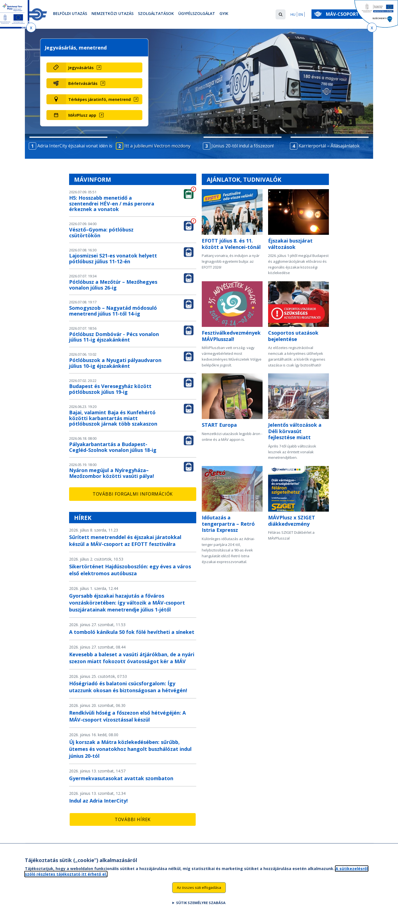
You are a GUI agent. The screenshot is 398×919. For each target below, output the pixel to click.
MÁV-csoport (343, 14)
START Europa (219, 424)
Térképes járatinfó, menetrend (99, 99)
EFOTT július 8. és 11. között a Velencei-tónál (231, 243)
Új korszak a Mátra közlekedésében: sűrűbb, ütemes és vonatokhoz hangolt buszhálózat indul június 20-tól (130, 749)
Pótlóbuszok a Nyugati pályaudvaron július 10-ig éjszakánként (115, 363)
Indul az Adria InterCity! (98, 800)
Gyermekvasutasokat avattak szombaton (121, 778)
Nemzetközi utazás (120, 15)
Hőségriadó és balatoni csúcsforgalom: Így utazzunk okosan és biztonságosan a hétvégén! (128, 687)
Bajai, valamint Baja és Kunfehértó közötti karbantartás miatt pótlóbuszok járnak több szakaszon (113, 418)
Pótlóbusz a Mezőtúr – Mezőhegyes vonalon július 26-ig (113, 284)
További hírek (133, 819)
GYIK (246, 15)
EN (300, 14)
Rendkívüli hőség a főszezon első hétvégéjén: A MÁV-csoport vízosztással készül (127, 716)
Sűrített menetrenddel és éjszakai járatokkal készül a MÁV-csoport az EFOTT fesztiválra (125, 540)
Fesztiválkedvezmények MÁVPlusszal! (231, 335)
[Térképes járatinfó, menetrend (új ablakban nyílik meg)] (104, 99)
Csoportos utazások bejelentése (293, 335)
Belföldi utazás (72, 15)
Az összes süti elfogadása (199, 893)
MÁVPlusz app (82, 115)
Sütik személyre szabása (201, 908)
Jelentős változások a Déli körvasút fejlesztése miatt (294, 431)
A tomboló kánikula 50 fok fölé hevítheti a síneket (131, 632)
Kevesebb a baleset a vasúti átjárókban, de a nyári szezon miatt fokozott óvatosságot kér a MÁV (131, 658)
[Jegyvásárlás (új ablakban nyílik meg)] (104, 67)
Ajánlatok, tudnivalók (244, 179)
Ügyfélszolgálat (215, 15)
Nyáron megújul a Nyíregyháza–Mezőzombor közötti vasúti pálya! (111, 473)
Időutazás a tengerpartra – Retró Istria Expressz (228, 523)
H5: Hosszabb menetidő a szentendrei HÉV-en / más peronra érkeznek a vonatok (111, 203)
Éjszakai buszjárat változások (290, 243)
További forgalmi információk (133, 494)
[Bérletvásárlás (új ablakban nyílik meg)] (104, 83)
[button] (281, 14)
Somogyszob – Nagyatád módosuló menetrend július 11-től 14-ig (113, 310)
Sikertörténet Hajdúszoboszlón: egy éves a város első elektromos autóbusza (130, 570)
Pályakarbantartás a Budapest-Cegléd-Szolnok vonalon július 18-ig (112, 447)
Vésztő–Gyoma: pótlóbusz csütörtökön (101, 232)
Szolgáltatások (168, 15)
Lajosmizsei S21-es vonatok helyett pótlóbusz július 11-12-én (113, 258)
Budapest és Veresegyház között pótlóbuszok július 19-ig (110, 389)
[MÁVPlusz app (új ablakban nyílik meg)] (104, 115)
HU (292, 14)
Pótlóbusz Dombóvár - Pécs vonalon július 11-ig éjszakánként (114, 337)
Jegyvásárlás (81, 67)
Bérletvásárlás (83, 83)
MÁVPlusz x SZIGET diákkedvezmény (291, 520)
